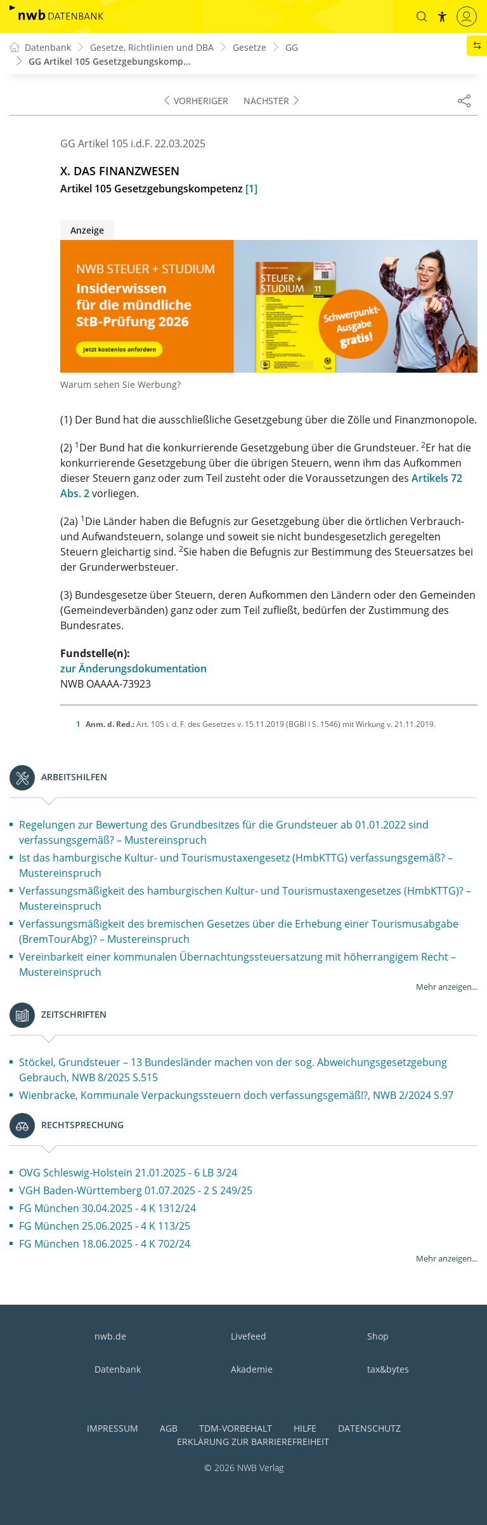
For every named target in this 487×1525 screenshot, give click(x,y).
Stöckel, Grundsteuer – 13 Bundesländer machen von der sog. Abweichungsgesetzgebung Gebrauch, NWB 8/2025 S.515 (233, 1069)
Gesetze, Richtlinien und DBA (152, 47)
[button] (422, 16)
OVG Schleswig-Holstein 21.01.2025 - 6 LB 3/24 (128, 1173)
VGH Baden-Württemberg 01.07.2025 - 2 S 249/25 (135, 1190)
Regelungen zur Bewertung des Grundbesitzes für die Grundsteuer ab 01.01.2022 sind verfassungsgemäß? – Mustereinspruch (224, 832)
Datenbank (117, 1369)
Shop (378, 1336)
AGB (169, 1428)
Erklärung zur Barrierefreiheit (253, 1441)
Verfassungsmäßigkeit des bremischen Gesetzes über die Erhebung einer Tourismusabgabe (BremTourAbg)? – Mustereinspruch (238, 931)
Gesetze (249, 47)
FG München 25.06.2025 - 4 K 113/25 (104, 1226)
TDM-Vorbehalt (235, 1428)
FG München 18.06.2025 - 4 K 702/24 (104, 1244)
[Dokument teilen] (464, 100)
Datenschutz (369, 1428)
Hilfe (305, 1428)
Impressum (112, 1428)
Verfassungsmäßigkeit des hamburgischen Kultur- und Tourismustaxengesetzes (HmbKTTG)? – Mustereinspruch (245, 898)
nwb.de (110, 1336)
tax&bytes (388, 1369)
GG (291, 47)
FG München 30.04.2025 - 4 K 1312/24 (107, 1208)
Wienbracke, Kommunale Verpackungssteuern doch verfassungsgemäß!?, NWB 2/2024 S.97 (236, 1095)
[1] (251, 189)
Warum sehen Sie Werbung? (120, 384)
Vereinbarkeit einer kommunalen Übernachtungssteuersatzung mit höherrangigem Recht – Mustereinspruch (237, 964)
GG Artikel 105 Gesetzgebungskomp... (110, 61)
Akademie (252, 1369)
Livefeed (248, 1336)
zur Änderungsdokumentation (133, 669)
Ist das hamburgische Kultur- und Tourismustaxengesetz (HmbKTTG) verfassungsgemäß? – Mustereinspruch (236, 865)
